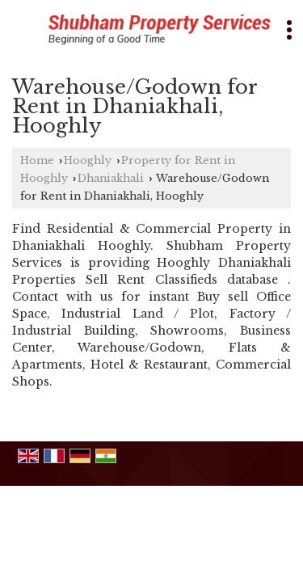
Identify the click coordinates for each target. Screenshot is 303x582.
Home (37, 160)
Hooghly (88, 160)
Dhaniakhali (111, 178)
